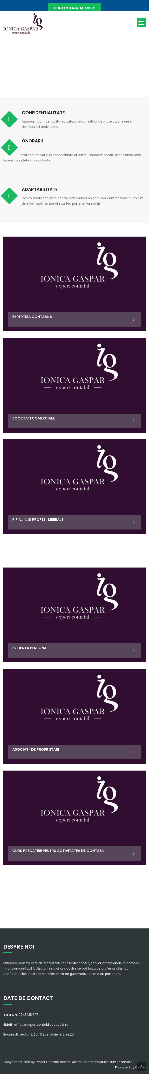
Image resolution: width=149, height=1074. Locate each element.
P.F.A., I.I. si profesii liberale (37, 519)
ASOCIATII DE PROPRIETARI (35, 749)
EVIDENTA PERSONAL (30, 647)
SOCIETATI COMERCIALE (33, 418)
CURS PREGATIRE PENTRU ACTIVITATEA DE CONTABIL (58, 850)
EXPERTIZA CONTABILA (32, 316)
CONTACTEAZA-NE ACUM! (74, 8)
